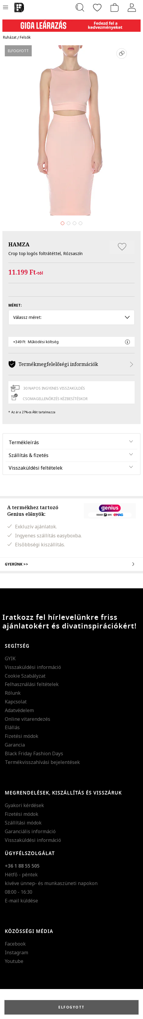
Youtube (14, 961)
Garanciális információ (30, 831)
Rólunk (13, 693)
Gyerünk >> (71, 564)
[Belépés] (132, 7)
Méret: (15, 305)
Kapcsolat (16, 701)
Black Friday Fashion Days (34, 753)
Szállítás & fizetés (28, 455)
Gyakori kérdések (24, 805)
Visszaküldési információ (33, 667)
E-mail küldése (21, 900)
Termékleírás (24, 442)
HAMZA (19, 244)
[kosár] (114, 7)
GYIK (10, 658)
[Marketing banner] (71, 23)
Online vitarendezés (27, 719)
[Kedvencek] (97, 7)
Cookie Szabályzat (25, 676)
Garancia (15, 744)
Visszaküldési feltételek (36, 468)
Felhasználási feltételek (32, 684)
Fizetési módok (21, 736)
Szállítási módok (23, 822)
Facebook (15, 943)
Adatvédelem (19, 710)
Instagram (16, 952)
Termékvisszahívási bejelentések (42, 762)
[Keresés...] (79, 7)
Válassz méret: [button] (71, 317)
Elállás (12, 727)
